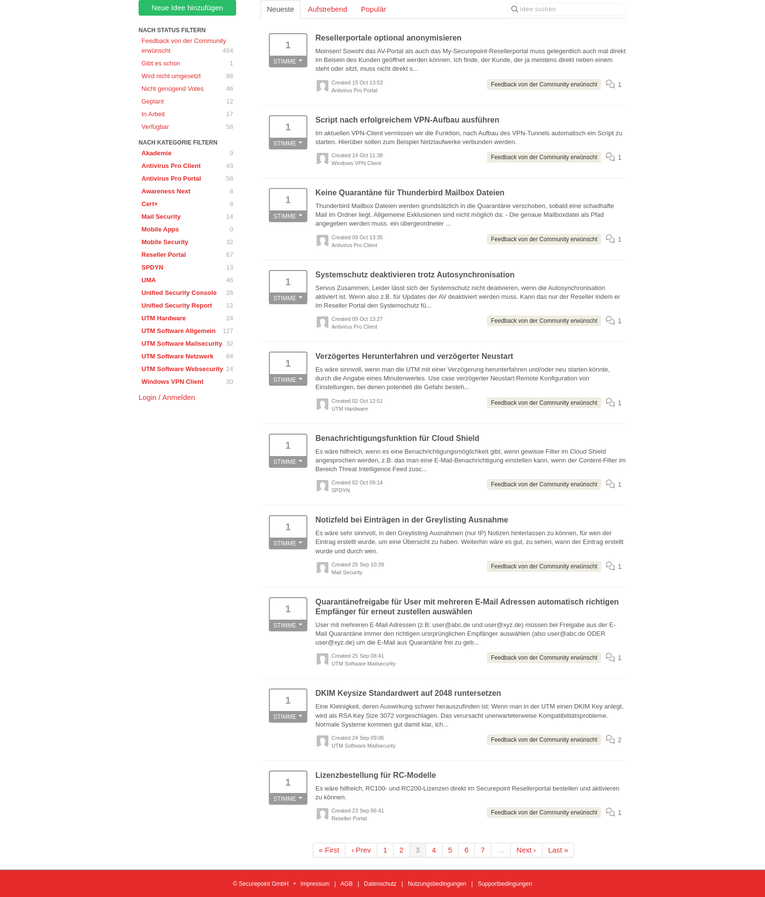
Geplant (187, 101)
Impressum (315, 883)
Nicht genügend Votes (187, 89)
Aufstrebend (327, 9)
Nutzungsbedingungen (437, 883)
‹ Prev (361, 850)
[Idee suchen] (566, 9)
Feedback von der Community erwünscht (187, 46)
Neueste (280, 9)
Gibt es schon (187, 63)
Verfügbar (187, 127)
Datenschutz (380, 883)
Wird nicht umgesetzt (187, 76)
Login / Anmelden (167, 397)
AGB (347, 883)
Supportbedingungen (505, 883)
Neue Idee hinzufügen (187, 7)
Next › (526, 850)
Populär (373, 9)
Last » (558, 850)
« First (329, 850)
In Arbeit (187, 114)
